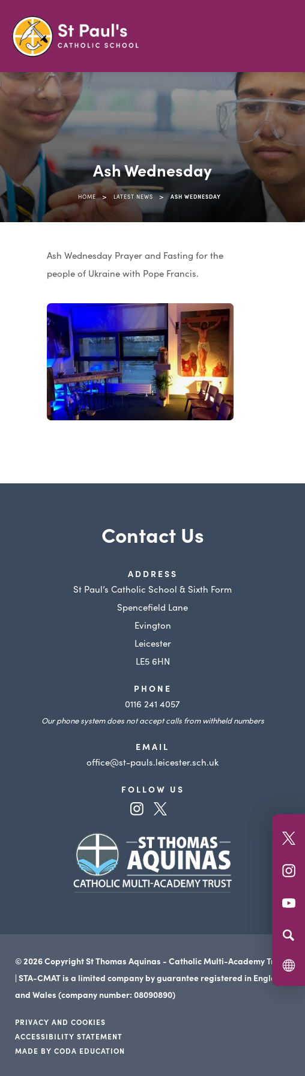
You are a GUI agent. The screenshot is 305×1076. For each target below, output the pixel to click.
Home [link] (87, 196)
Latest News (133, 196)
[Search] (288, 935)
